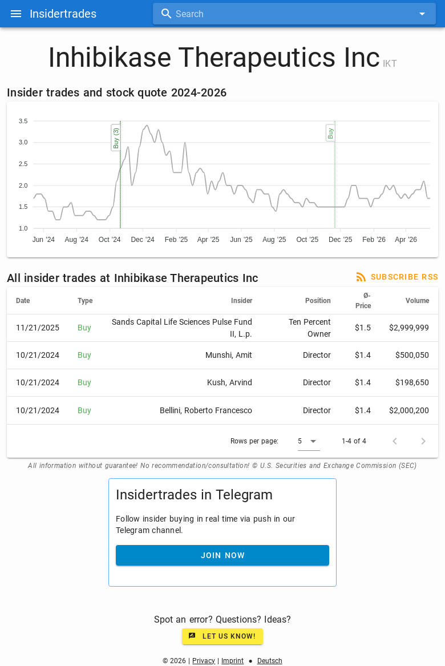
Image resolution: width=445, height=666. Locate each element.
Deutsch (269, 661)
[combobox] (294, 14)
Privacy (203, 661)
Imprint (232, 661)
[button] (309, 441)
